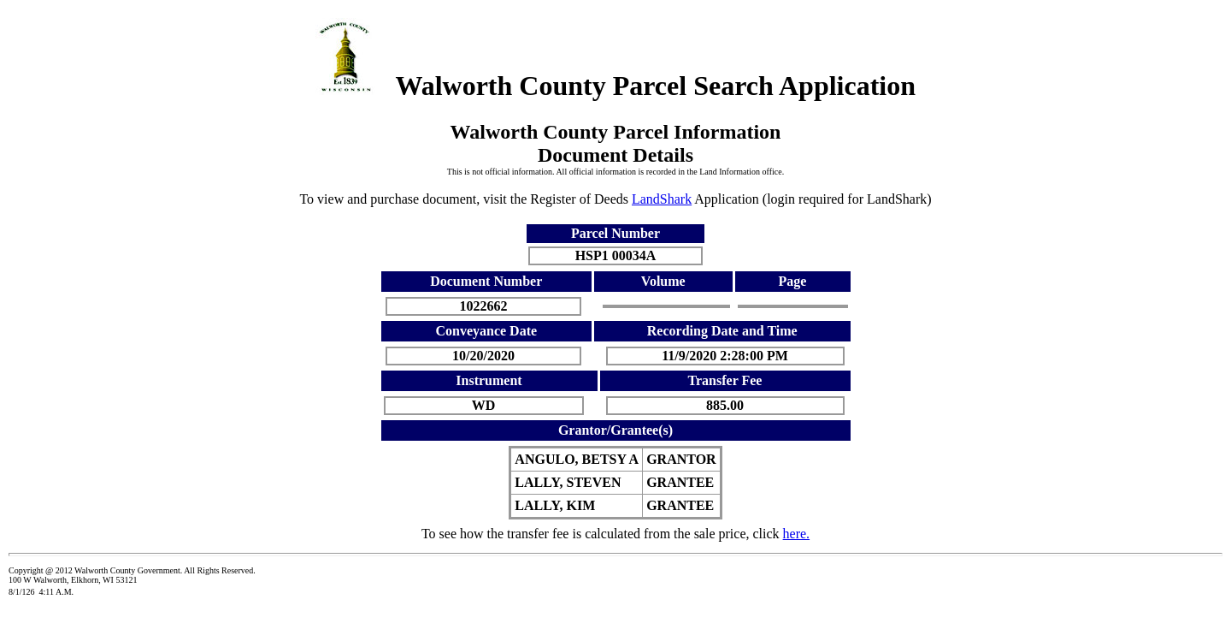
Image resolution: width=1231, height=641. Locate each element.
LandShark (662, 199)
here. (796, 533)
